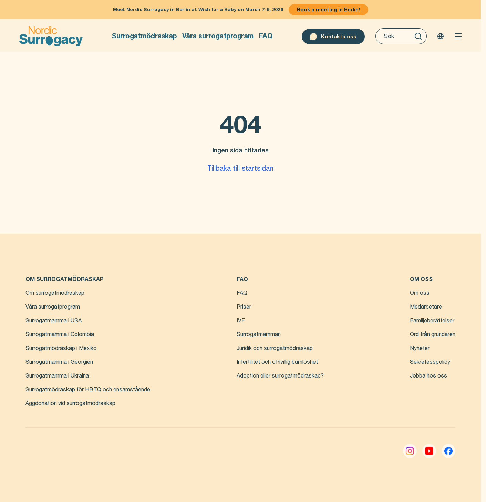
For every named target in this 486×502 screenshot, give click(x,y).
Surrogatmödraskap (144, 36)
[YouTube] (429, 451)
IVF (241, 321)
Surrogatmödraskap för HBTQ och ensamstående (87, 389)
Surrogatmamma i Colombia (59, 334)
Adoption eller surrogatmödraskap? (280, 376)
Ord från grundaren (432, 334)
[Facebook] (448, 451)
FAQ (266, 36)
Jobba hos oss (428, 376)
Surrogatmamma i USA (53, 321)
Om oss (420, 293)
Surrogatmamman (259, 334)
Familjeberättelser (432, 321)
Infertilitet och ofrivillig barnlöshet (277, 362)
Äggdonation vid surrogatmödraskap (70, 403)
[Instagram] (410, 451)
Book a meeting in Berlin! (328, 9)
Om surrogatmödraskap (54, 293)
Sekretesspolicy (430, 362)
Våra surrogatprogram (218, 36)
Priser (244, 307)
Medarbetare (426, 307)
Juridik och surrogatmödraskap (275, 348)
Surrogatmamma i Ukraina (57, 376)
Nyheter (420, 348)
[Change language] (440, 36)
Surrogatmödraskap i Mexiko (61, 348)
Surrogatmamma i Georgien (59, 362)
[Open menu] (458, 36)
